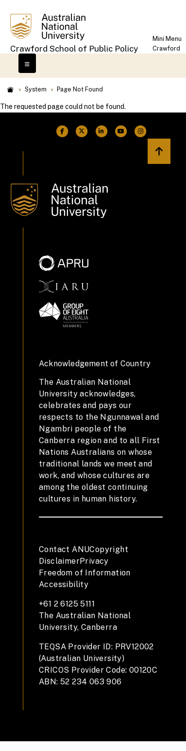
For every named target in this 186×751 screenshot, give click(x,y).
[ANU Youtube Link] (121, 131)
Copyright (108, 549)
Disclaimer (59, 561)
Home (10, 89)
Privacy (94, 561)
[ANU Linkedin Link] (101, 131)
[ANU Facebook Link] (62, 131)
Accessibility (63, 584)
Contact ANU (64, 549)
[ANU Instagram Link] (140, 131)
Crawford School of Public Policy (74, 49)
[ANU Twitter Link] (81, 131)
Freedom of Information (85, 572)
